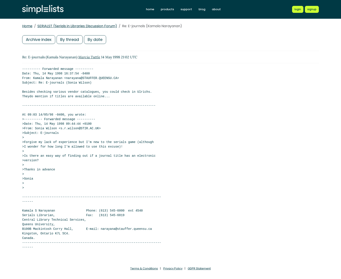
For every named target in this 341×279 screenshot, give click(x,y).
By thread (69, 39)
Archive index (39, 39)
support (186, 9)
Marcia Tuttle (89, 57)
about (216, 9)
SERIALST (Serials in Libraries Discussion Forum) (77, 26)
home (150, 9)
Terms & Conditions (144, 268)
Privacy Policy (172, 268)
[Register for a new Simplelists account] (312, 9)
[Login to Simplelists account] (297, 9)
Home (27, 26)
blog (202, 9)
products (167, 9)
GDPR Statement (199, 268)
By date (95, 39)
